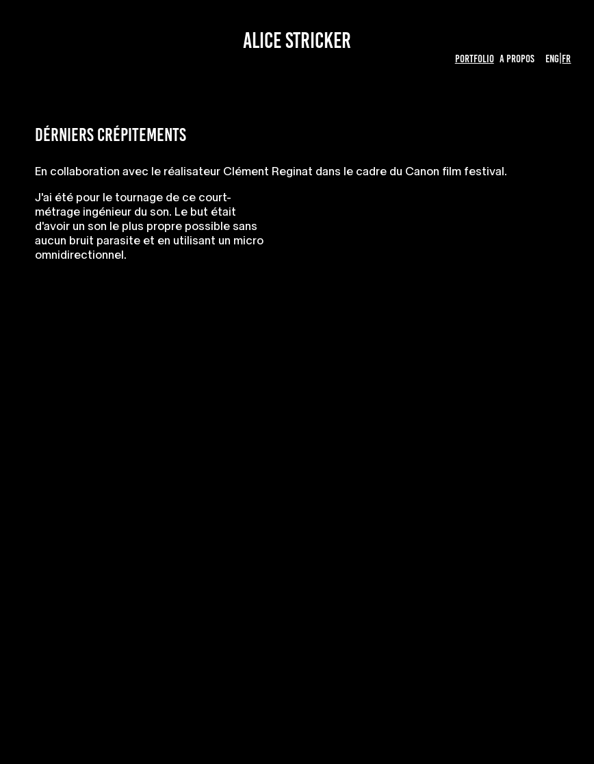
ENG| (553, 58)
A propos (517, 58)
